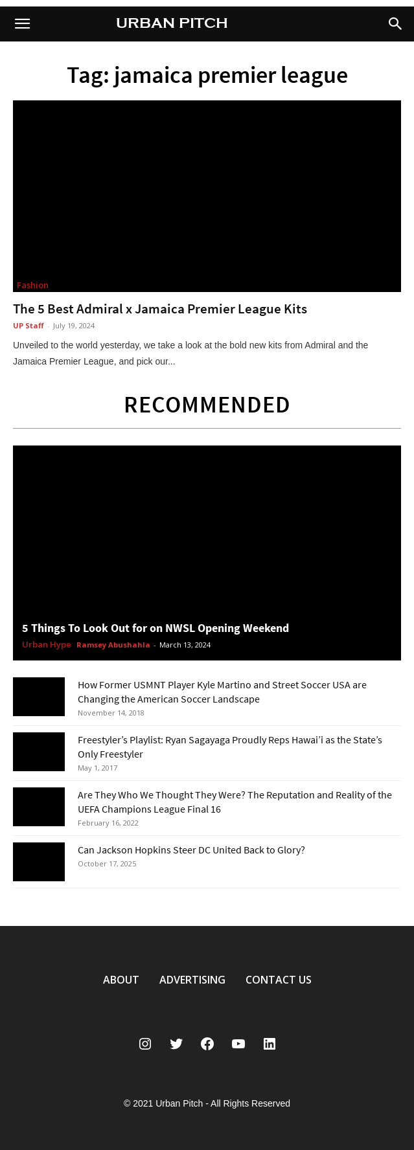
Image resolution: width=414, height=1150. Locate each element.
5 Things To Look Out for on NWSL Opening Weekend (155, 627)
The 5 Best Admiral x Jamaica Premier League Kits (160, 308)
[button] (396, 23)
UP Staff (28, 325)
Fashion (33, 285)
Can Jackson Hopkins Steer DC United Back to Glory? (191, 849)
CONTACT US (279, 980)
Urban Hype (46, 645)
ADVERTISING (192, 980)
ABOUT (121, 980)
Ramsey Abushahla (113, 644)
